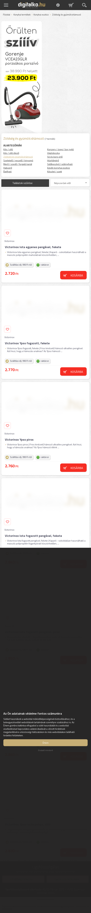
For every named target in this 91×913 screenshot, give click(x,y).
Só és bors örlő (55, 156)
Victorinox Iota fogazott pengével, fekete (33, 535)
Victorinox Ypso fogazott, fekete (27, 343)
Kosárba (76, 275)
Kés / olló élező (11, 153)
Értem (46, 742)
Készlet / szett (54, 171)
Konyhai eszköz (41, 14)
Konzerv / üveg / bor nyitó (60, 149)
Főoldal (6, 14)
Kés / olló (8, 149)
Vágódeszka (53, 153)
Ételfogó (7, 171)
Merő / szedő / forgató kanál (17, 164)
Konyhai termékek (22, 14)
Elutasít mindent (45, 750)
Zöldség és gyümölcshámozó (18, 156)
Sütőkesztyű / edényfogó (60, 164)
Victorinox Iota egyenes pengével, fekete (33, 247)
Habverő (7, 168)
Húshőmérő (53, 160)
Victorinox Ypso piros (19, 439)
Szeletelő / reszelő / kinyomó (18, 160)
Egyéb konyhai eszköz (58, 168)
